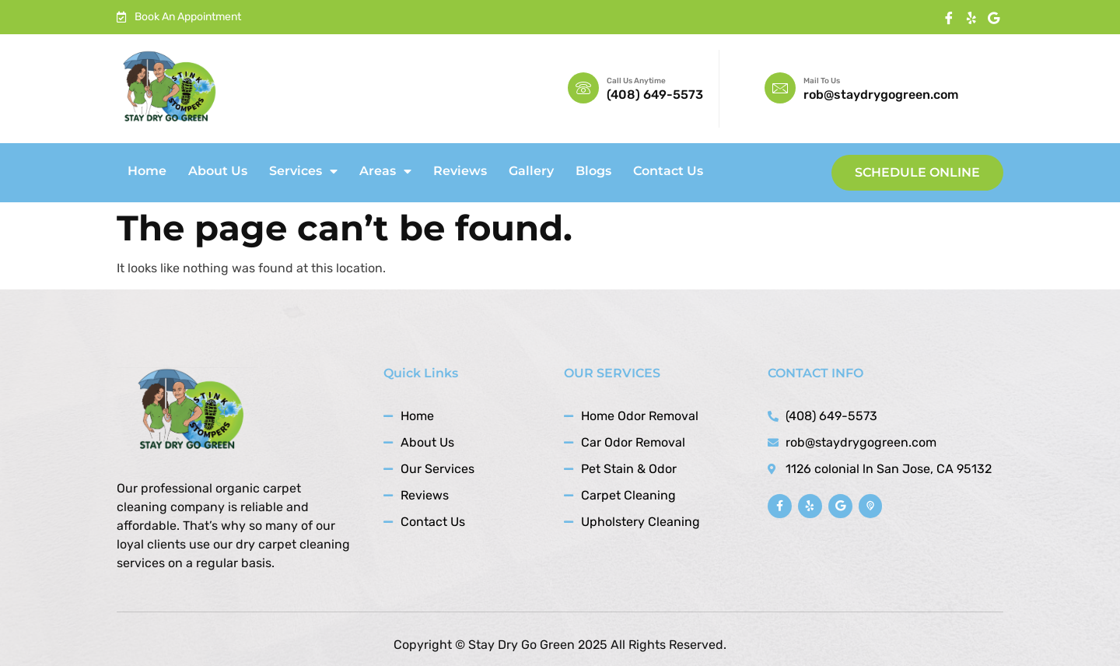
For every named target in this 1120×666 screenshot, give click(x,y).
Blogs (593, 170)
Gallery (531, 170)
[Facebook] (948, 18)
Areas (385, 171)
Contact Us (668, 170)
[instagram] (971, 18)
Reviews (460, 170)
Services (303, 171)
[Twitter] (993, 18)
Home (147, 170)
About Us (217, 170)
